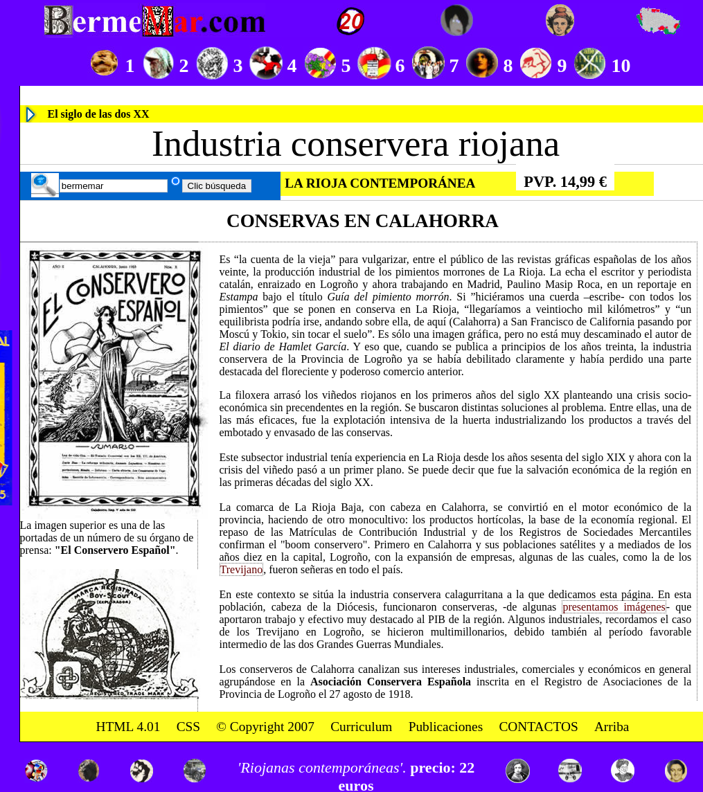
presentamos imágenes (613, 607)
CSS (188, 726)
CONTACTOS (538, 726)
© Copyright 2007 (265, 726)
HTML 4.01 (128, 726)
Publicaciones (446, 726)
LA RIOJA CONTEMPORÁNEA (380, 183)
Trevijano (241, 569)
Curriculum (361, 726)
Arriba (612, 726)
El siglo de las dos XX (99, 114)
